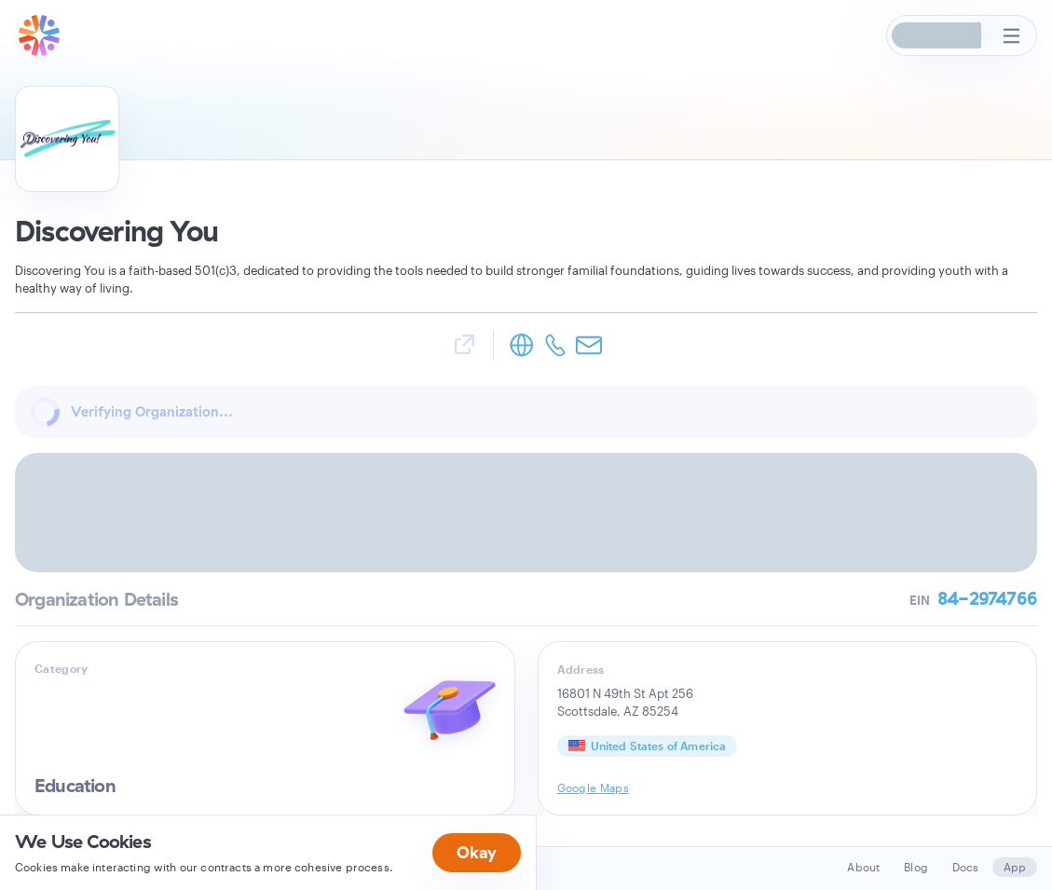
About (863, 866)
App (1015, 866)
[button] (937, 35)
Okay (477, 852)
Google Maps (593, 787)
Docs (965, 866)
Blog (916, 866)
